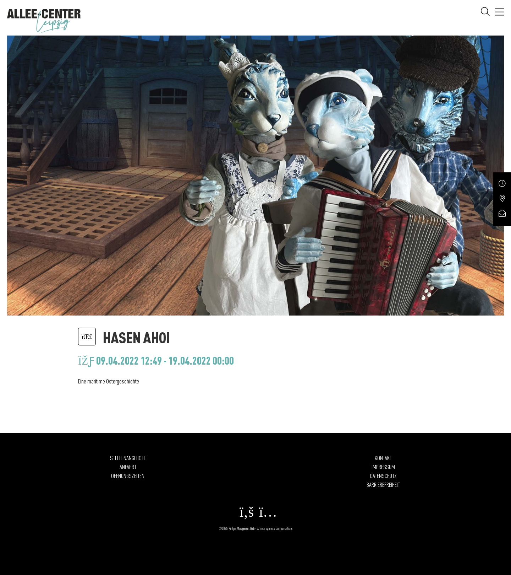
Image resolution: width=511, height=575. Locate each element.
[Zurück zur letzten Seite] (87, 336)
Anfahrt (128, 467)
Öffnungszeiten (127, 475)
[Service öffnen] (502, 187)
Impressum (383, 467)
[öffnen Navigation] (499, 12)
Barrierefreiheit (383, 484)
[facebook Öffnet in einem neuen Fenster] (245, 515)
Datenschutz (383, 475)
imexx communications (280, 528)
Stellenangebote (128, 458)
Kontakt (383, 458)
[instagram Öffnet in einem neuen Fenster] (266, 515)
